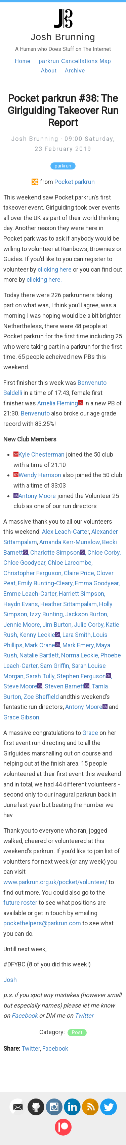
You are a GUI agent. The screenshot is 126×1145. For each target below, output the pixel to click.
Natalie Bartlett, (39, 655)
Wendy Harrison (39, 474)
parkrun (63, 166)
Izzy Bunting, (47, 614)
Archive (75, 70)
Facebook (24, 1015)
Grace (90, 732)
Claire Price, (79, 573)
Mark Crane (40, 645)
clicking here (55, 269)
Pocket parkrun (74, 181)
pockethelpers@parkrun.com (42, 923)
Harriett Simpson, (82, 593)
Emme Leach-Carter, (30, 593)
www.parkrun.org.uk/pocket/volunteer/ (55, 882)
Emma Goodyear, (97, 583)
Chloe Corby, (104, 552)
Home (23, 61)
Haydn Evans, (21, 604)
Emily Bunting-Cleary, (46, 583)
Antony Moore (37, 495)
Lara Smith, (77, 634)
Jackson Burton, (86, 614)
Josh (10, 979)
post (77, 1032)
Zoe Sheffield (41, 696)
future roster (20, 902)
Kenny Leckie (37, 634)
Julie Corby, (89, 624)
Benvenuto (35, 413)
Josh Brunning (63, 37)
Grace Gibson (21, 717)
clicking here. (44, 279)
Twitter (84, 1015)
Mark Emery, (78, 645)
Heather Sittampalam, (69, 604)
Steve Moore (20, 686)
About (49, 70)
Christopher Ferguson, (32, 573)
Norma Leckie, (80, 655)
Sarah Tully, (40, 676)
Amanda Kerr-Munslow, (70, 542)
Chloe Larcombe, (70, 562)
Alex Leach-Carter (65, 531)
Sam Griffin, (55, 665)
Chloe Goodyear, (24, 562)
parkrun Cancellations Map (75, 61)
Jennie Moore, (22, 624)
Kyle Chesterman (41, 454)
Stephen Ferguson (81, 676)
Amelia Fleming (57, 403)
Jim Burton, (57, 624)
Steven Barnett (64, 686)
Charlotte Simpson (55, 552)
